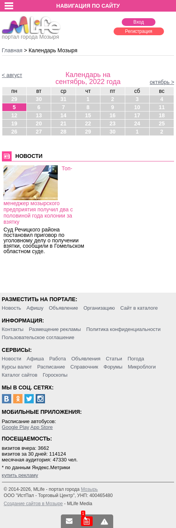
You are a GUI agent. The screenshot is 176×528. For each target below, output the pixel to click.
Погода (136, 359)
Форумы (113, 367)
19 (14, 123)
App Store (41, 427)
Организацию (99, 308)
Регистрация (138, 31)
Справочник (84, 367)
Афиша (35, 359)
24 (137, 123)
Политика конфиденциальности (123, 329)
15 (88, 115)
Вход (138, 22)
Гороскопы (55, 375)
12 (14, 115)
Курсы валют (17, 367)
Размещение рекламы (55, 329)
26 (14, 132)
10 (137, 107)
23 (113, 123)
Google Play (15, 427)
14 (63, 115)
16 (113, 115)
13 (39, 115)
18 (162, 115)
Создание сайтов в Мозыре (33, 503)
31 (63, 99)
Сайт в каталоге (139, 308)
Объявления (85, 359)
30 (39, 99)
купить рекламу (20, 475)
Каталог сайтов (20, 375)
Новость (11, 308)
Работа (57, 359)
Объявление (63, 308)
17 (137, 115)
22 (88, 123)
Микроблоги (142, 367)
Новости (11, 359)
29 (14, 99)
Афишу (34, 308)
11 (162, 107)
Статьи (114, 359)
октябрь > (162, 82)
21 (63, 123)
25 (162, 123)
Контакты (13, 329)
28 (63, 132)
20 (39, 123)
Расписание (51, 367)
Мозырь (89, 489)
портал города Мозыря (31, 34)
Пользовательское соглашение (38, 337)
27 (39, 132)
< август (12, 75)
